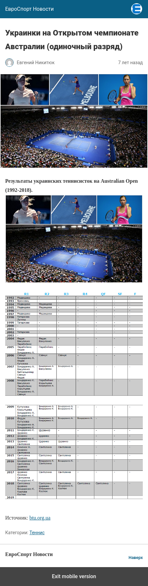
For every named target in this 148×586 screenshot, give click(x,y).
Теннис (37, 532)
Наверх (135, 557)
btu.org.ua (39, 518)
